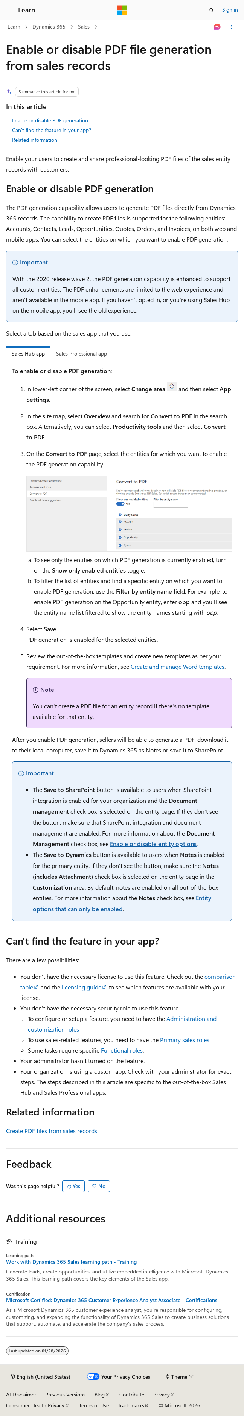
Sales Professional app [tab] (81, 353)
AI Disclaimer (21, 1394)
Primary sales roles (184, 1040)
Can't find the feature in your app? (51, 130)
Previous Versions (65, 1394)
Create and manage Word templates (177, 666)
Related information (34, 139)
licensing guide (81, 987)
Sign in (230, 9)
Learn (14, 26)
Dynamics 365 (49, 26)
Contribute (131, 1394)
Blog (100, 1394)
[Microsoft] (122, 10)
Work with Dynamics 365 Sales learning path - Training (71, 1261)
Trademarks (131, 1405)
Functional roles (122, 1050)
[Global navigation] (7, 10)
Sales (84, 26)
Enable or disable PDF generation (50, 120)
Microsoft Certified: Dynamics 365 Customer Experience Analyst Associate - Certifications (111, 1300)
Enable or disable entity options (153, 844)
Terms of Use (94, 1405)
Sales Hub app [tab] (28, 353)
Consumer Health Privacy (35, 1405)
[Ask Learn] (217, 27)
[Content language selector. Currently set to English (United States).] (40, 1377)
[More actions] (231, 27)
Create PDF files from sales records (51, 1131)
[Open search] (211, 10)
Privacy (161, 1394)
